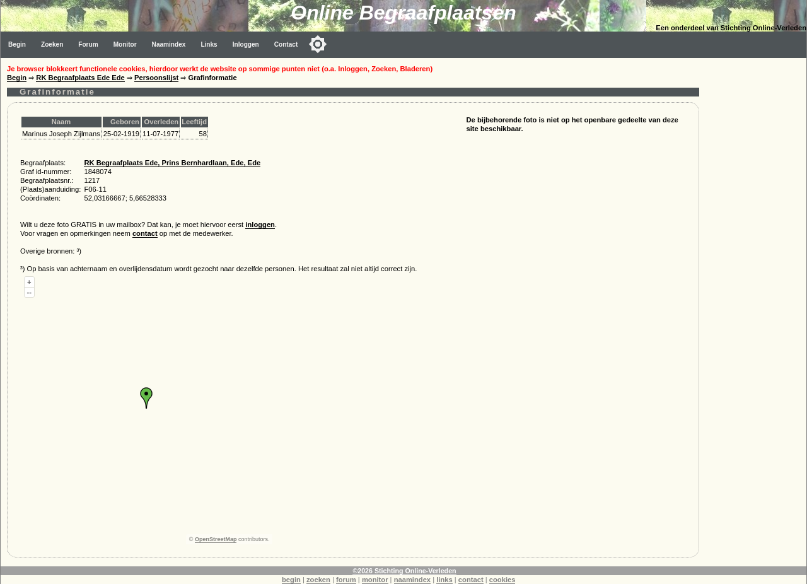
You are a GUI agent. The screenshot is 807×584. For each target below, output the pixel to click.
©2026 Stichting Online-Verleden (404, 571)
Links (208, 44)
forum (346, 579)
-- (29, 292)
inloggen (260, 224)
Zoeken (52, 44)
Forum (88, 44)
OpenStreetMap (216, 539)
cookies (502, 579)
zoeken (318, 579)
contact (145, 233)
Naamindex (169, 44)
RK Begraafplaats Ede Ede (80, 77)
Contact (286, 44)
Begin (17, 44)
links (444, 579)
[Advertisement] (755, 247)
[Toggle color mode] (317, 44)
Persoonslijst (156, 77)
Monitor (125, 44)
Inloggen (246, 44)
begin (291, 579)
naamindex (412, 579)
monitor (375, 579)
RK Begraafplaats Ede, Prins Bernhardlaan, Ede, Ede (172, 162)
